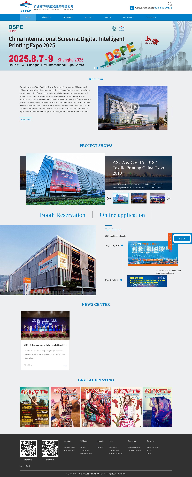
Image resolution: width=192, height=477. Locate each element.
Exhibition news (114, 450)
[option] (96, 179)
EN (169, 2)
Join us (149, 453)
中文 (170, 5)
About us (46, 17)
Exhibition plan (85, 450)
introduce (83, 447)
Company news (113, 447)
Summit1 (100, 447)
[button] (109, 198)
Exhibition (68, 17)
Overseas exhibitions (134, 450)
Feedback (149, 450)
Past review (128, 17)
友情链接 (27, 466)
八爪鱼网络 (122, 474)
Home (28, 17)
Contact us (151, 17)
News (108, 17)
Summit (89, 17)
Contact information (153, 447)
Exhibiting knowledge (115, 453)
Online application (86, 453)
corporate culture (69, 450)
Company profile (69, 447)
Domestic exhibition (134, 447)
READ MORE (26, 120)
